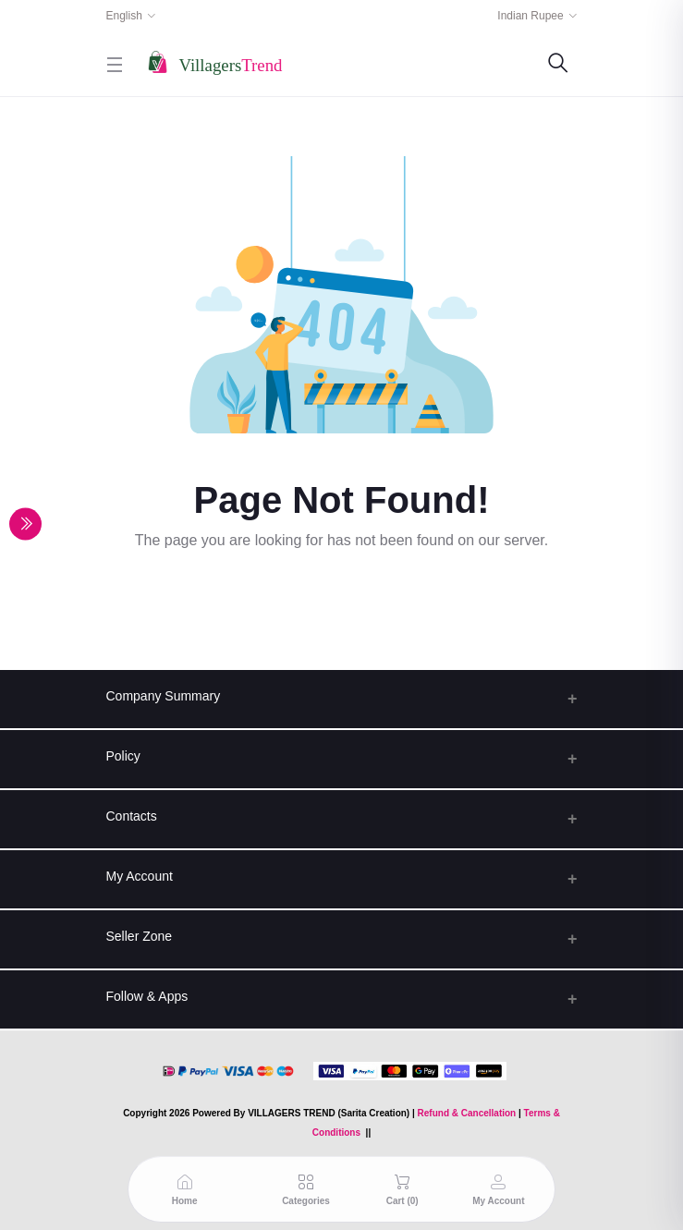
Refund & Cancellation (467, 1113)
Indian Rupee (530, 15)
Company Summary (163, 695)
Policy (123, 756)
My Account (139, 876)
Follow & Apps (147, 996)
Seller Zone (139, 936)
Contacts (131, 816)
